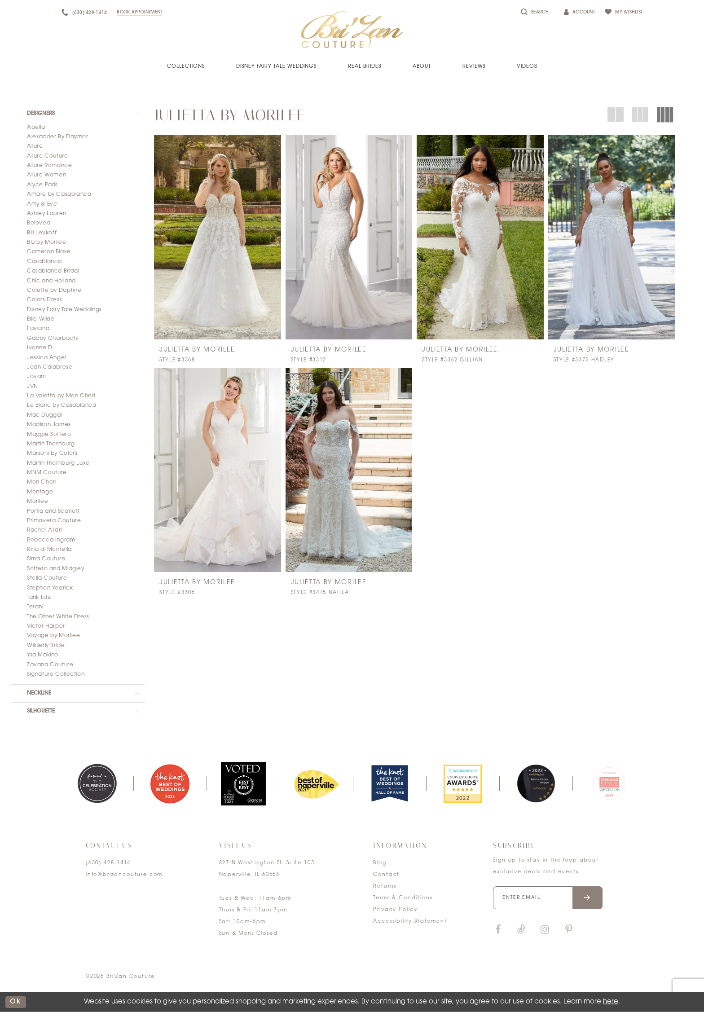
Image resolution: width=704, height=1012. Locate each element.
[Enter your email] (548, 897)
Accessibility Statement (410, 921)
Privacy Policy (395, 909)
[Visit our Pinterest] (569, 930)
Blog (379, 863)
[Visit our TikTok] (521, 930)
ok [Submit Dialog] (16, 1002)
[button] (78, 113)
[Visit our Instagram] (545, 930)
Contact (386, 874)
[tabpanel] (96, 783)
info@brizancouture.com (124, 874)
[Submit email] (587, 897)
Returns (384, 886)
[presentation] (217, 237)
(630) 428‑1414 (108, 863)
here (610, 1002)
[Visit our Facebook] (498, 930)
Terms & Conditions (402, 898)
